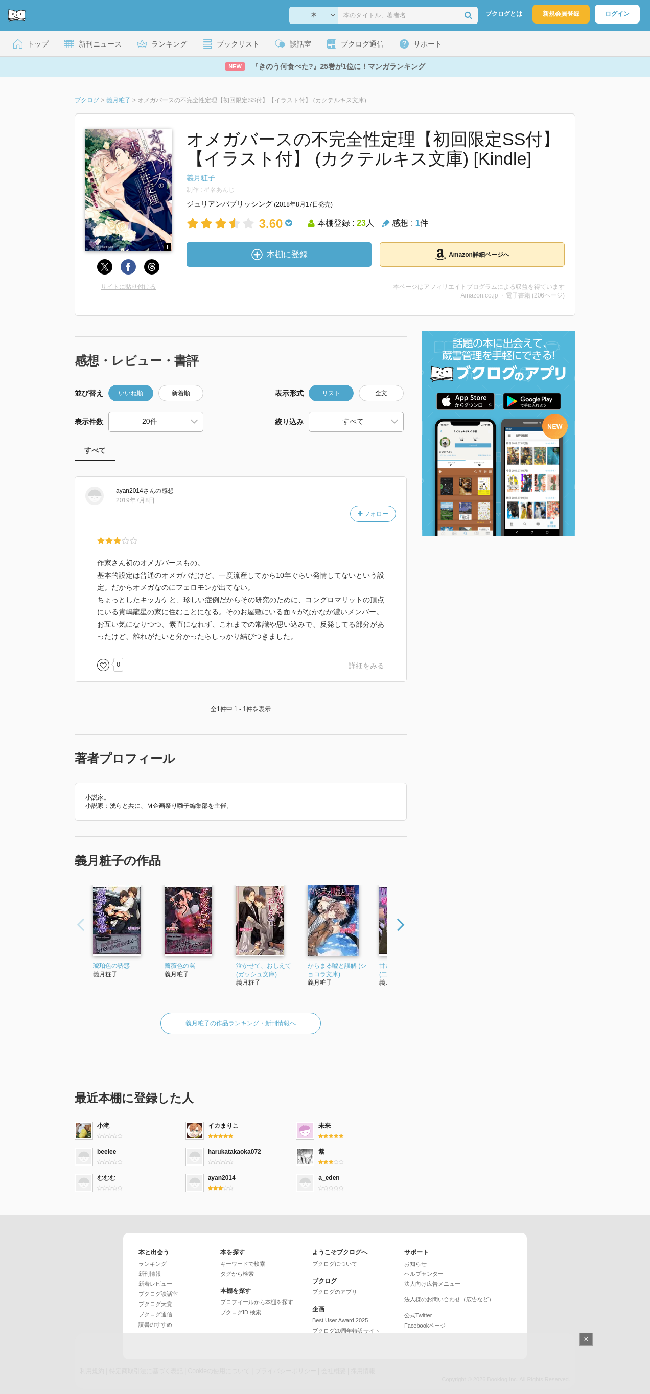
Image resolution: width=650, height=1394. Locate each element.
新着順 (181, 393)
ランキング (152, 1264)
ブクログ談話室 (158, 1294)
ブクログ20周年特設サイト (346, 1331)
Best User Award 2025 (340, 1320)
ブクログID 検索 (240, 1312)
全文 (381, 393)
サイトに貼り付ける (128, 286)
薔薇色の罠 (180, 965)
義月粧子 (201, 178)
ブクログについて (334, 1264)
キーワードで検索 (242, 1264)
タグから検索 (237, 1274)
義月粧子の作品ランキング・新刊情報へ (240, 1023)
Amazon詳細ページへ (472, 254)
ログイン (617, 13)
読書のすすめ (155, 1324)
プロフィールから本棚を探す (256, 1302)
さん (135, 490)
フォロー (373, 513)
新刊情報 (149, 1274)
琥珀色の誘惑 (111, 965)
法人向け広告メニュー (432, 1284)
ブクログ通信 (155, 1314)
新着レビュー (155, 1284)
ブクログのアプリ (334, 1292)
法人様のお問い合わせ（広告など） (449, 1299)
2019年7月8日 (135, 500)
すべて (95, 450)
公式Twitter (418, 1315)
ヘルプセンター (424, 1274)
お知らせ (415, 1264)
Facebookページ (425, 1325)
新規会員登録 (561, 13)
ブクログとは (503, 13)
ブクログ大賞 (155, 1304)
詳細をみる (366, 665)
